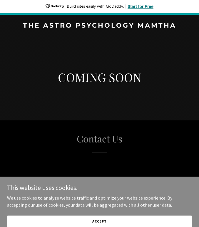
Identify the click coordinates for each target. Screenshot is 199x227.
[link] (99, 26)
